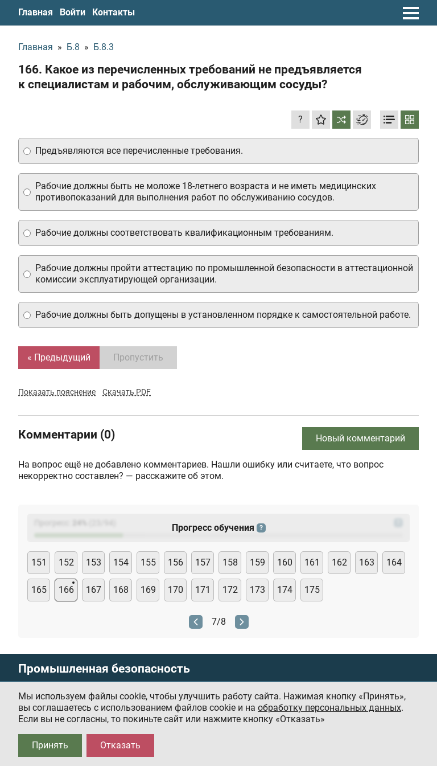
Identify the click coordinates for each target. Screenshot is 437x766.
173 (257, 589)
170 (175, 589)
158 (230, 562)
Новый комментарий (360, 438)
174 (284, 589)
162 (339, 562)
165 (39, 589)
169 (148, 589)
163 (366, 562)
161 (312, 562)
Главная (35, 12)
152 (66, 562)
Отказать (120, 745)
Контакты (113, 12)
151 (39, 562)
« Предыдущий (58, 357)
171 (203, 589)
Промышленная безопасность (104, 669)
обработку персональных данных (329, 707)
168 (121, 589)
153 (93, 562)
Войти (72, 12)
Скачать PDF (126, 391)
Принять (50, 745)
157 (203, 562)
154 (121, 562)
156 (175, 562)
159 (257, 562)
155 (148, 562)
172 (230, 589)
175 (312, 589)
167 (93, 589)
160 (284, 562)
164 (394, 562)
